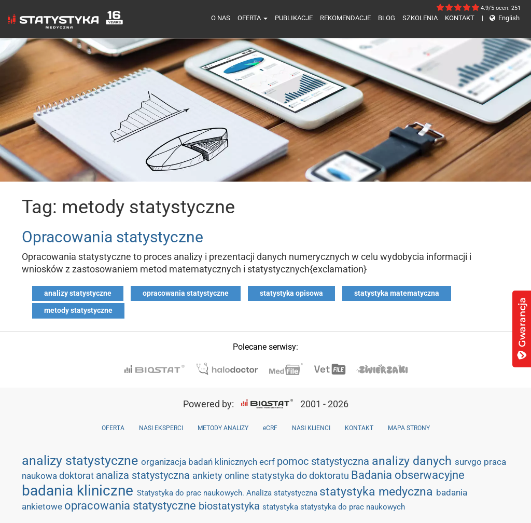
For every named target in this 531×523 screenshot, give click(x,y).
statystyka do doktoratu (301, 475)
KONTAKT (459, 18)
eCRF (270, 428)
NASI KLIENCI (311, 428)
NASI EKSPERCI (161, 428)
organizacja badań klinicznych (200, 462)
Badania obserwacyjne (408, 475)
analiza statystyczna (144, 475)
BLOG (386, 18)
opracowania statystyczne (186, 293)
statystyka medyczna (377, 491)
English (501, 18)
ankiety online (221, 475)
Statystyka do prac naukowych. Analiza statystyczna (228, 493)
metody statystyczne (78, 310)
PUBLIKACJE (294, 18)
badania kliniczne (79, 490)
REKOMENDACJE (345, 18)
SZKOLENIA (420, 18)
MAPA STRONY (409, 428)
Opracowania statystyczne (112, 237)
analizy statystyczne (77, 293)
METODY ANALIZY (223, 428)
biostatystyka (230, 506)
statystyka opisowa (291, 293)
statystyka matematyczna (396, 293)
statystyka (281, 507)
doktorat (77, 475)
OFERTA (252, 18)
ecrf (268, 462)
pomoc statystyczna (324, 461)
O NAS (220, 18)
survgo (469, 462)
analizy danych (413, 460)
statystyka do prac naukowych (352, 507)
